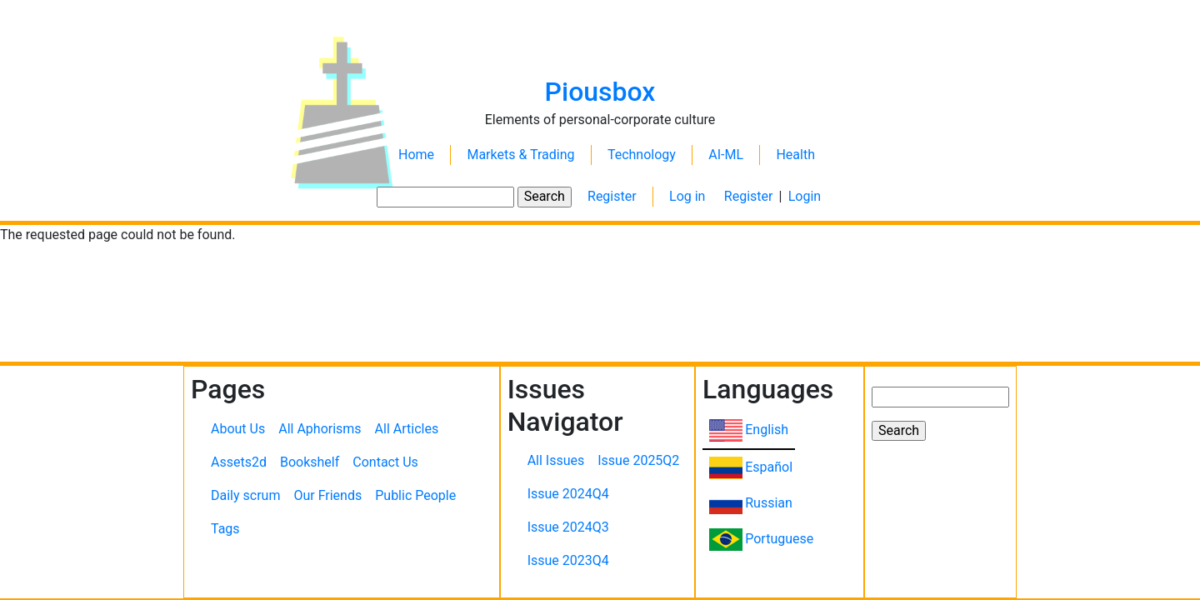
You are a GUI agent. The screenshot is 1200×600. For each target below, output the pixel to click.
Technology (642, 154)
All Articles (407, 429)
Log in (687, 196)
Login (804, 196)
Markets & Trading (520, 154)
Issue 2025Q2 (638, 460)
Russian (768, 503)
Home (416, 154)
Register (612, 196)
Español (768, 467)
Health (795, 154)
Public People (415, 495)
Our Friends (327, 495)
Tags (225, 529)
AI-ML (725, 154)
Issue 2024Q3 (568, 527)
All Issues (556, 460)
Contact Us (385, 462)
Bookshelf (309, 462)
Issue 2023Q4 (568, 560)
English (766, 430)
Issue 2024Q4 (568, 494)
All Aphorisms (319, 429)
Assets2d (239, 462)
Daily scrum (245, 495)
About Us (238, 429)
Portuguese (779, 539)
